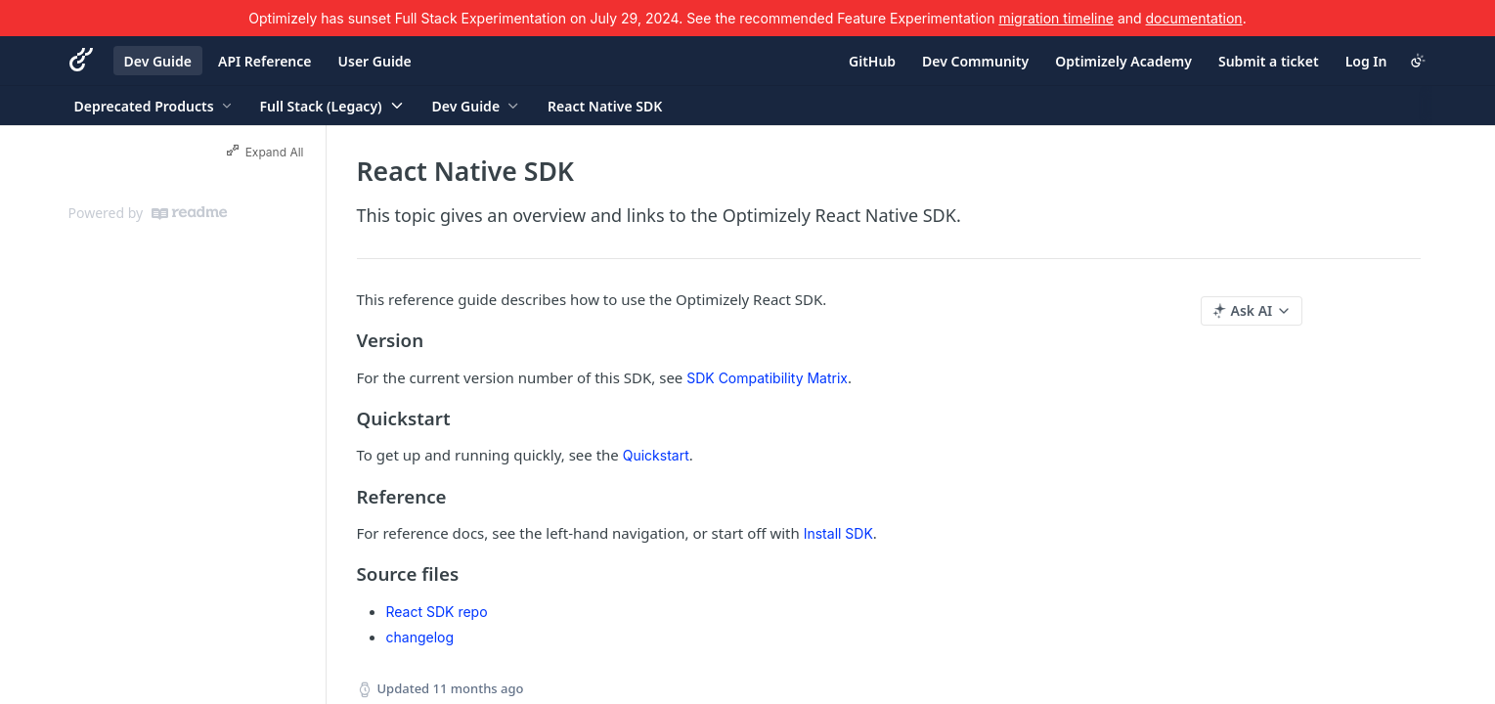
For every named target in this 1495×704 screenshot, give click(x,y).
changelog (420, 637)
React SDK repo (437, 611)
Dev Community (975, 61)
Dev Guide (158, 61)
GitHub (872, 61)
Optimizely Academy (1123, 61)
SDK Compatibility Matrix (767, 378)
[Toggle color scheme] (1417, 60)
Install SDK (838, 533)
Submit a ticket (1268, 61)
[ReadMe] (189, 213)
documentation (1194, 18)
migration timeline (1056, 18)
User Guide (375, 61)
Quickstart (656, 455)
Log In (1366, 61)
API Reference (265, 61)
